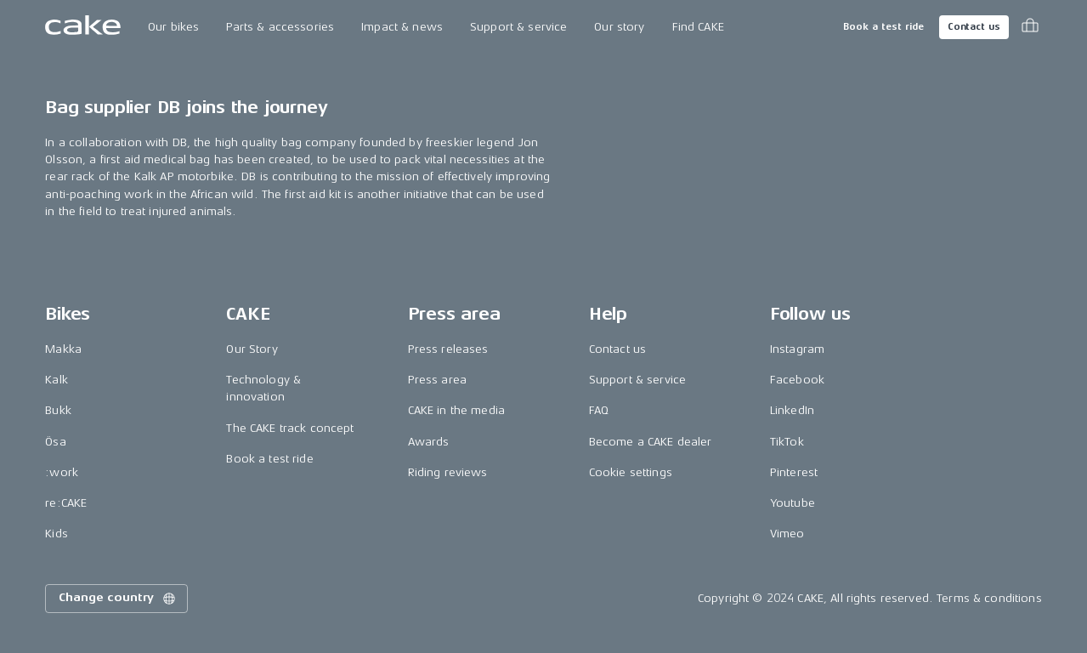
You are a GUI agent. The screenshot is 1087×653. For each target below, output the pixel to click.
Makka (63, 349)
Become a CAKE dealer (650, 441)
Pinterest (794, 472)
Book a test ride (883, 26)
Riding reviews (448, 472)
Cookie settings (630, 472)
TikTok (787, 441)
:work (61, 472)
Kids (56, 533)
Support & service (518, 26)
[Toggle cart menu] (1030, 27)
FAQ (599, 410)
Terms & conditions (989, 598)
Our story (619, 26)
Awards (429, 441)
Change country (118, 598)
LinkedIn (792, 410)
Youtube (792, 503)
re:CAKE (66, 503)
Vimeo (787, 533)
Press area (437, 379)
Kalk (56, 379)
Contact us (974, 26)
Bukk (58, 410)
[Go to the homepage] (83, 27)
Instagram (797, 349)
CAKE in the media (456, 410)
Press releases (448, 349)
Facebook (797, 379)
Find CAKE (698, 26)
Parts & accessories (280, 26)
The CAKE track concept (290, 428)
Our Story (251, 349)
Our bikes (173, 26)
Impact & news (402, 26)
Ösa (55, 441)
